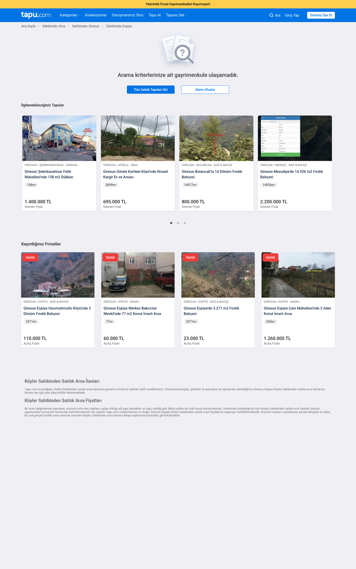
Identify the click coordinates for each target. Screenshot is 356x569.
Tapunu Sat (176, 15)
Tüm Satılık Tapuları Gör (151, 89)
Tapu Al (154, 15)
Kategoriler (70, 15)
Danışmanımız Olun (127, 15)
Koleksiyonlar (96, 15)
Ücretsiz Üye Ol (321, 15)
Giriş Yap (292, 15)
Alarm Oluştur (205, 89)
